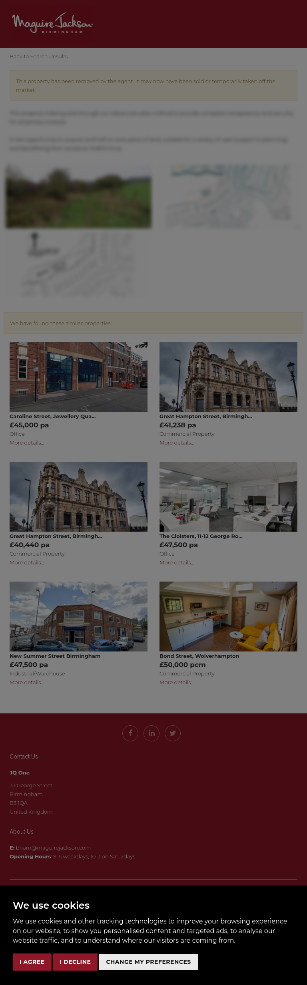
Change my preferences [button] (148, 961)
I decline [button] (75, 961)
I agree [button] (32, 961)
